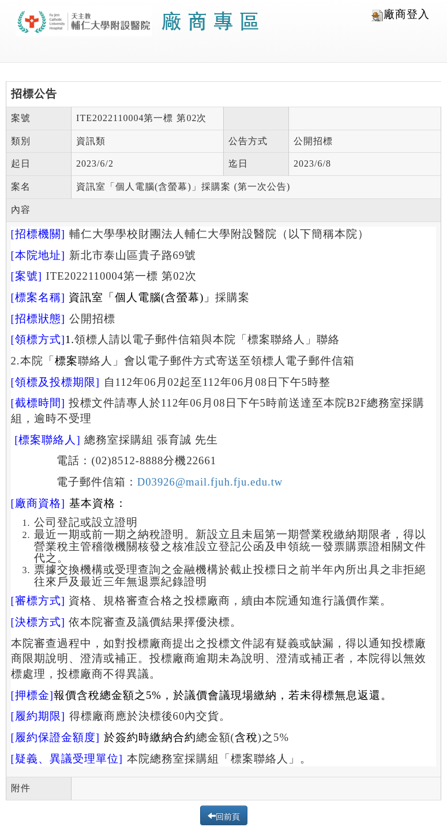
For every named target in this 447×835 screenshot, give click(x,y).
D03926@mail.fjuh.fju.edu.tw (210, 482)
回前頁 (228, 815)
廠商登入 (400, 14)
